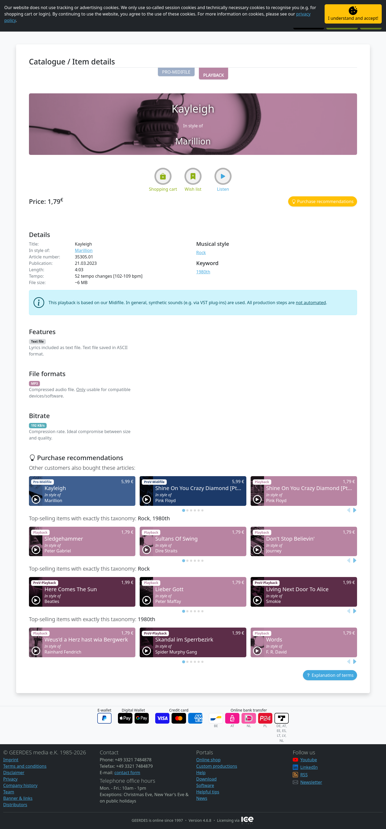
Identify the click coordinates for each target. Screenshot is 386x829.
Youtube (308, 760)
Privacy (10, 779)
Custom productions (216, 766)
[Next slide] (354, 510)
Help (201, 772)
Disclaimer (13, 772)
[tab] (183, 510)
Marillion (83, 250)
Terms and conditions (24, 766)
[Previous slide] (349, 510)
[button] (176, 72)
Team (8, 792)
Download (206, 779)
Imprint (10, 760)
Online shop (208, 760)
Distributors (15, 805)
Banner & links (17, 798)
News (201, 798)
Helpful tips (207, 792)
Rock (201, 252)
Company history (20, 785)
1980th (203, 272)
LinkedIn (309, 767)
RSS (304, 775)
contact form (127, 772)
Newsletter (311, 782)
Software (205, 785)
